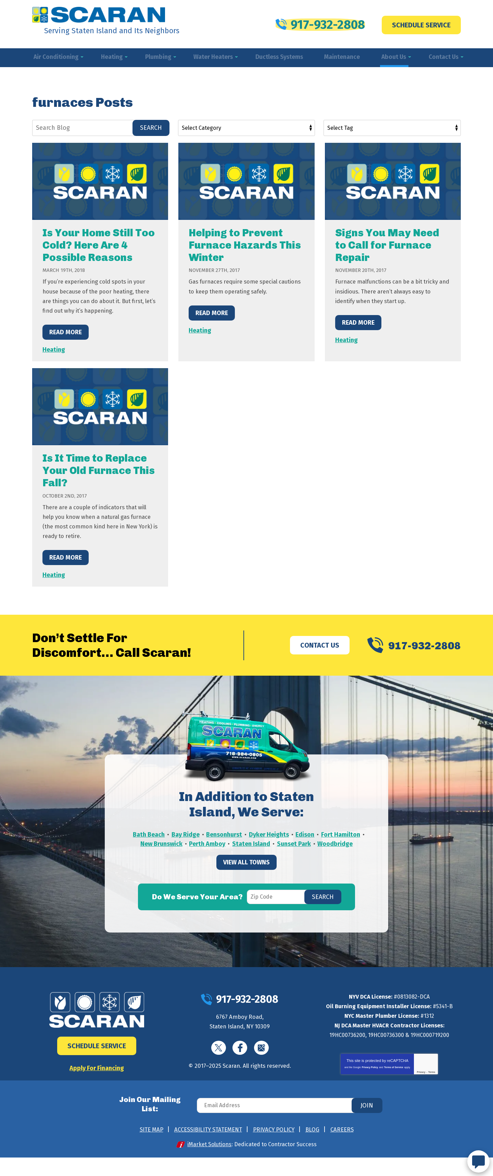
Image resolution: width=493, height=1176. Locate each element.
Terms (431, 1082)
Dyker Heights (292, 845)
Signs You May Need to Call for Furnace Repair (387, 245)
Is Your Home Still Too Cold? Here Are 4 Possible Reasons (98, 245)
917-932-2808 (320, 23)
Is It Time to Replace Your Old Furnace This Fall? (98, 480)
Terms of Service (393, 1077)
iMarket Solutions (211, 1163)
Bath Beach (171, 845)
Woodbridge (246, 864)
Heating (53, 359)
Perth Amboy (251, 855)
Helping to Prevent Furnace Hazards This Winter (245, 245)
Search (151, 128)
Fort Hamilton (157, 855)
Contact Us (308, 655)
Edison (328, 845)
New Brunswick (205, 855)
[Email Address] (292, 1127)
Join (367, 1127)
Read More (65, 342)
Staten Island (296, 855)
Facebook (240, 1059)
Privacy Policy (370, 1077)
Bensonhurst (247, 845)
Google (263, 1059)
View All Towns (246, 884)
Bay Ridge (208, 845)
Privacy (421, 1082)
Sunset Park (339, 855)
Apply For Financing (96, 1078)
